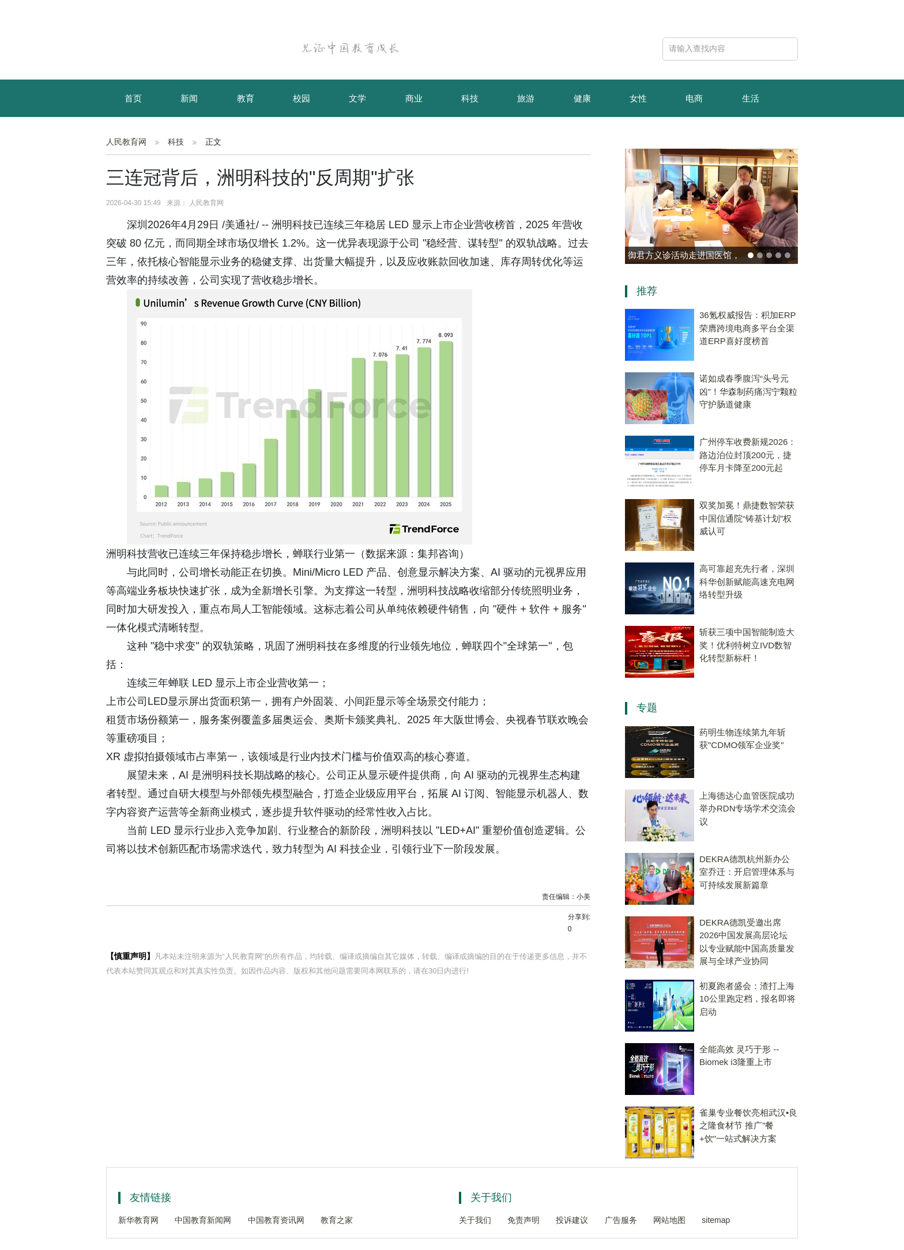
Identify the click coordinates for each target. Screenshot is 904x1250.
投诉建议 (572, 1220)
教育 (245, 98)
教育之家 (337, 1220)
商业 (414, 98)
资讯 (189, 137)
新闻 (189, 98)
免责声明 (523, 1220)
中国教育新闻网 (203, 1220)
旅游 (525, 98)
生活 (750, 98)
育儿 (133, 137)
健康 (582, 98)
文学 (357, 98)
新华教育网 (138, 1220)
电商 (694, 98)
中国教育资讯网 (276, 1220)
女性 (638, 98)
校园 (301, 98)
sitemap (716, 1220)
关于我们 (475, 1220)
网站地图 (669, 1220)
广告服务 (621, 1220)
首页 (133, 98)
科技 (470, 98)
